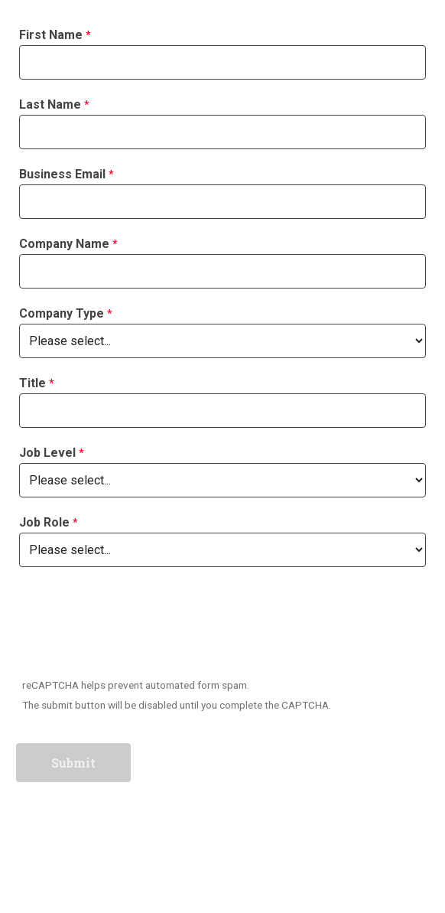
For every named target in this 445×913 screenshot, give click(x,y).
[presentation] (134, 625)
